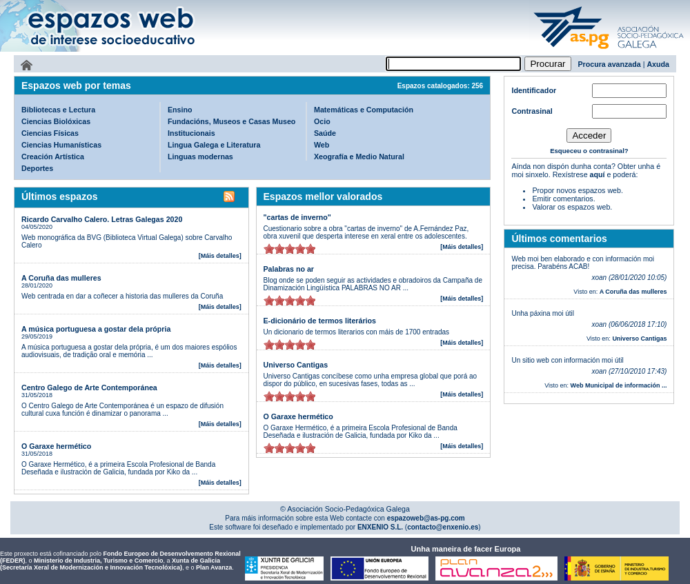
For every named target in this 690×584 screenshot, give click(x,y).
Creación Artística (52, 156)
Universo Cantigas (296, 365)
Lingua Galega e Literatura (214, 145)
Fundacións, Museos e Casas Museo (231, 121)
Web (321, 145)
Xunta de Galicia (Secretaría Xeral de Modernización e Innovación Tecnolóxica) (110, 564)
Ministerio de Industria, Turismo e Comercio (98, 560)
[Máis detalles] (220, 255)
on (269, 248)
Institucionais (191, 133)
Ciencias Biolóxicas (55, 121)
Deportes (37, 168)
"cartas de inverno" (297, 217)
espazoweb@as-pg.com (425, 518)
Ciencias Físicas (50, 133)
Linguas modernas (200, 156)
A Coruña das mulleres (61, 278)
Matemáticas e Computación (363, 109)
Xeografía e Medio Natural (359, 156)
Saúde (325, 133)
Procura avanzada (609, 64)
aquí (597, 174)
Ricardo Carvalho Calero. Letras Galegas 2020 (101, 219)
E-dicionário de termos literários (320, 320)
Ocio (322, 121)
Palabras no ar (289, 269)
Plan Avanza (214, 567)
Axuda (658, 64)
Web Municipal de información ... (619, 385)
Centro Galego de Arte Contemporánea (89, 387)
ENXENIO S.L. (379, 527)
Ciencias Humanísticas (61, 145)
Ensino (180, 109)
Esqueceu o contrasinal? (589, 150)
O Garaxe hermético (56, 446)
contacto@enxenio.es (442, 527)
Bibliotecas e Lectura (58, 109)
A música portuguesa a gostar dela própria (95, 329)
